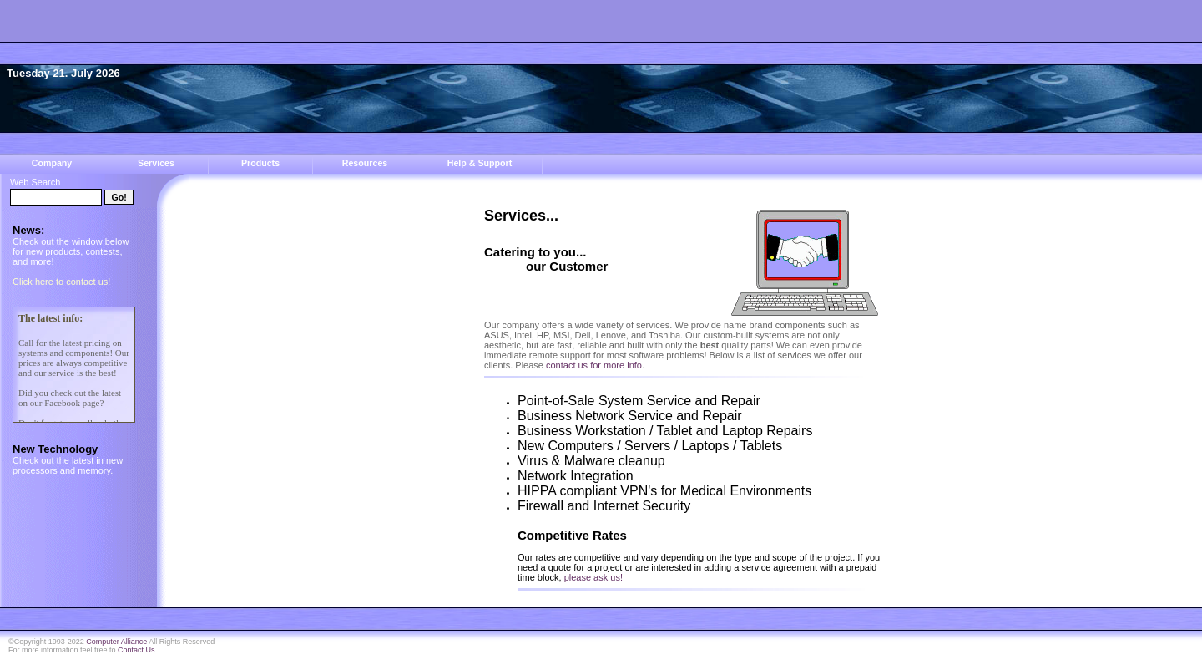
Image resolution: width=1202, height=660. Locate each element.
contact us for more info (594, 365)
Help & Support (480, 163)
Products (260, 163)
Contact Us (136, 650)
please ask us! (593, 577)
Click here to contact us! (61, 282)
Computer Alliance (116, 641)
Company (52, 163)
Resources (365, 163)
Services (156, 163)
